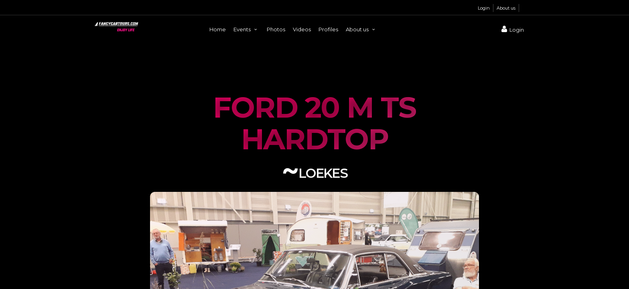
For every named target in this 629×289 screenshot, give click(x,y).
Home (217, 29)
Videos (302, 29)
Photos (276, 29)
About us (506, 8)
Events (246, 29)
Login (484, 8)
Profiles (328, 29)
